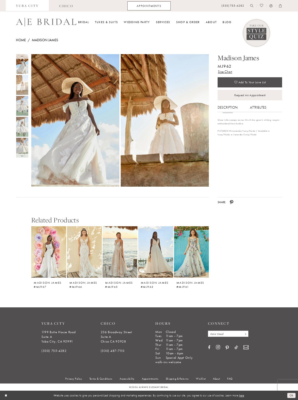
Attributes (258, 107)
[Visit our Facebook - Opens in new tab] (209, 348)
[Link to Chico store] (66, 5)
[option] (49, 255)
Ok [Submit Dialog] (291, 395)
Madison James (45, 40)
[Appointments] (148, 5)
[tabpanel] (74, 120)
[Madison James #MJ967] (48, 252)
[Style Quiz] (256, 33)
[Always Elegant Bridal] (46, 22)
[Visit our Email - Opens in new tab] (246, 347)
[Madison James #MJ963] (155, 252)
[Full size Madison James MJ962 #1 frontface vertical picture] (165, 120)
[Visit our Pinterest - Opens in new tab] (227, 348)
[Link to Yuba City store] (27, 6)
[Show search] (252, 6)
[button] (271, 6)
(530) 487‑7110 (113, 351)
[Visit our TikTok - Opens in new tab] (236, 348)
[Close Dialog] (5, 395)
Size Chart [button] (225, 71)
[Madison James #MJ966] (84, 252)
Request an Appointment (249, 95)
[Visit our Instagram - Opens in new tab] (218, 347)
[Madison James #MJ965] (120, 252)
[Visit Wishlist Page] (261, 6)
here (241, 395)
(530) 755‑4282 (54, 351)
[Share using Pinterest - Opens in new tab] (231, 202)
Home (21, 40)
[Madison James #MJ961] (191, 252)
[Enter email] (228, 334)
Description (228, 107)
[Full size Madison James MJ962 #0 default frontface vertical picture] (75, 120)
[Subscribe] (245, 334)
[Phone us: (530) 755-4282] (232, 6)
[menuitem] (27, 6)
